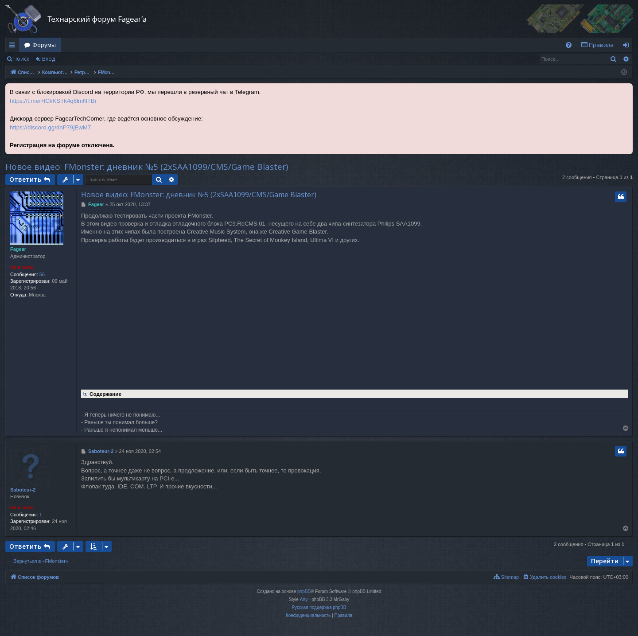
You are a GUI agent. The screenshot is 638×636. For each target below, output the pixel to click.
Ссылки (14, 46)
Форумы (44, 45)
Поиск (21, 58)
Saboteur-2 (22, 489)
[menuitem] (569, 45)
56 (42, 274)
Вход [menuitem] (627, 46)
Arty (304, 599)
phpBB (304, 591)
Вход (48, 58)
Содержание (101, 393)
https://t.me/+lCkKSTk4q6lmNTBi (53, 101)
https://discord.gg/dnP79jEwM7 (50, 127)
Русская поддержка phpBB (319, 607)
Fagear (18, 249)
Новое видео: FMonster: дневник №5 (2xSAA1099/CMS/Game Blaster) (146, 166)
